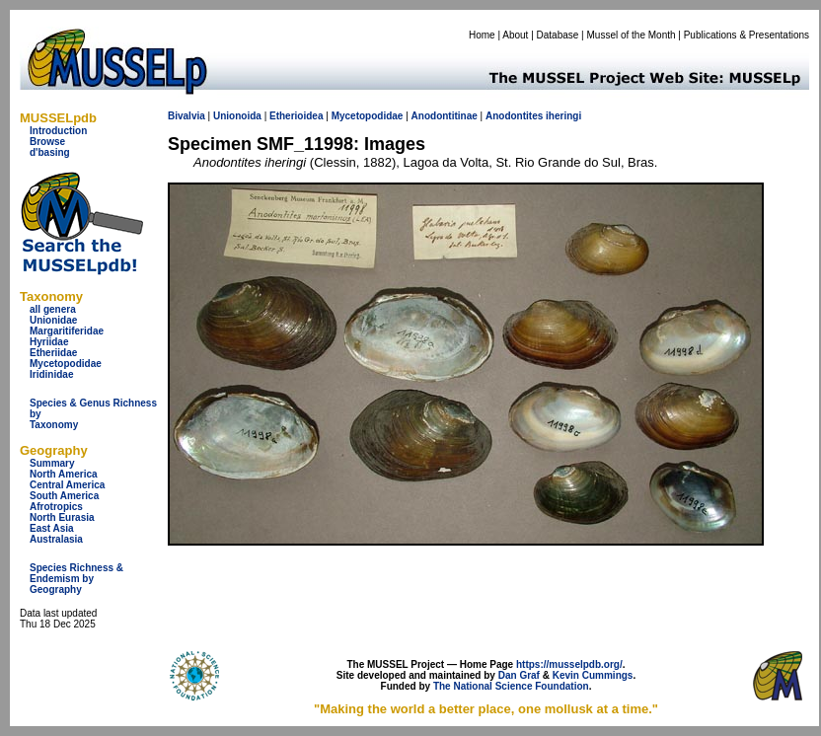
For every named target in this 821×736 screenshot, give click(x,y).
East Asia (52, 528)
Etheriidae (53, 352)
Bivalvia (186, 115)
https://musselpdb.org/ (569, 664)
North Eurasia (62, 517)
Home (482, 35)
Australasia (56, 539)
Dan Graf (519, 675)
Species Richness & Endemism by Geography (76, 578)
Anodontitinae (444, 115)
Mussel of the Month (631, 35)
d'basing (50, 152)
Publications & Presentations (746, 35)
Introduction (58, 130)
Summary (52, 463)
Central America (67, 484)
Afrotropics (56, 506)
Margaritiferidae (67, 331)
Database (558, 35)
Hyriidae (49, 341)
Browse (47, 141)
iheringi (563, 115)
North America (64, 474)
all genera (53, 309)
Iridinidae (51, 374)
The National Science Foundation (511, 686)
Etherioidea (296, 115)
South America (64, 495)
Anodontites (514, 115)
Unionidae (53, 320)
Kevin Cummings (593, 675)
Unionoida (237, 115)
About (515, 35)
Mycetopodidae (66, 363)
